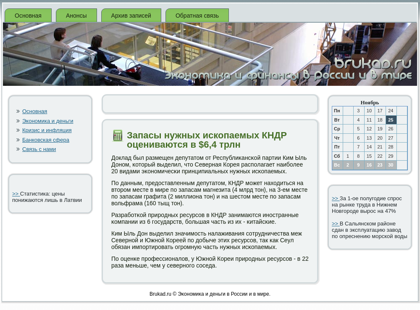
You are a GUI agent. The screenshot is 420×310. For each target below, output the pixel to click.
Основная (28, 15)
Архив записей (131, 15)
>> (16, 194)
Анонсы (76, 15)
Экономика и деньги (47, 121)
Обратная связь (197, 15)
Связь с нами (39, 149)
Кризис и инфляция (47, 130)
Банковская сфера (45, 140)
